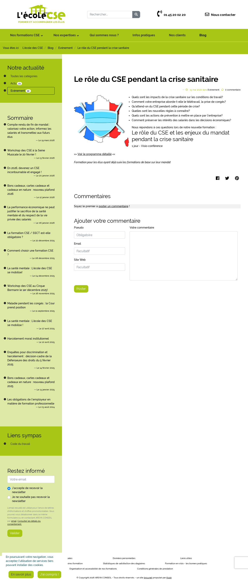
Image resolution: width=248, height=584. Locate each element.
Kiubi (169, 577)
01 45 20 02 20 (171, 15)
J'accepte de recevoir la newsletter (27, 490)
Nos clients (177, 35)
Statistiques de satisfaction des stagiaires (124, 563)
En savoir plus (21, 574)
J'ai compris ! (49, 574)
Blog (202, 35)
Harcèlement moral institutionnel (28, 338)
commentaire (233, 90)
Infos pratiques (144, 35)
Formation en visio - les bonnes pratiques (186, 563)
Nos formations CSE (25, 35)
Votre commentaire (142, 227)
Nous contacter (220, 15)
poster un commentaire (113, 206)
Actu (16, 83)
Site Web (80, 259)
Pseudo (79, 227)
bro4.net (148, 577)
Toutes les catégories (23, 76)
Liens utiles (186, 558)
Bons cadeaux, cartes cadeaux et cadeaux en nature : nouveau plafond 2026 (31, 189)
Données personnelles (124, 558)
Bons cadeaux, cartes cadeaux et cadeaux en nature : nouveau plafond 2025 (31, 382)
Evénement (21, 90)
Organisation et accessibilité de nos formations (93, 569)
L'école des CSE (32, 47)
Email (77, 243)
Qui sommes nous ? (104, 35)
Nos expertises (64, 35)
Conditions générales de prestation (155, 569)
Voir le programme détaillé (95, 154)
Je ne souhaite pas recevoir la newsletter (31, 499)
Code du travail (20, 443)
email (13, 521)
